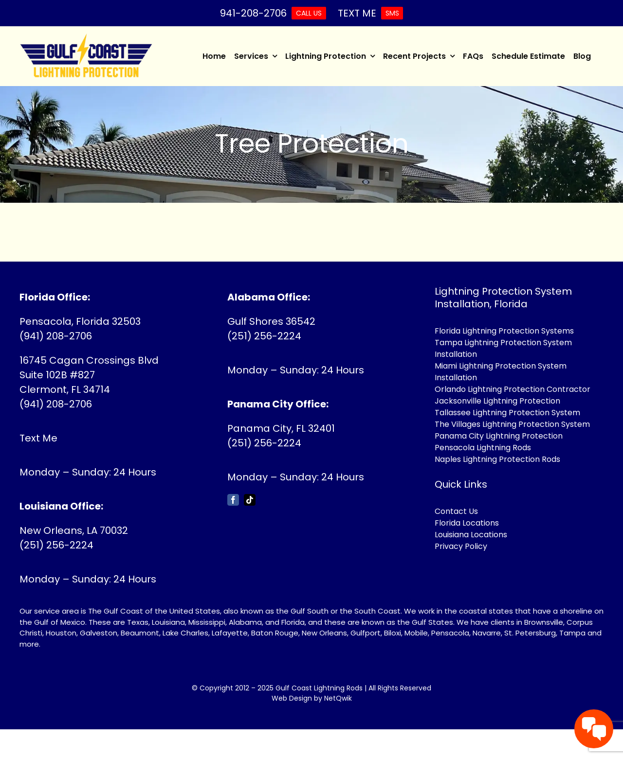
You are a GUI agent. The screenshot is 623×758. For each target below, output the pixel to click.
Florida (293, 622)
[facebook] (233, 500)
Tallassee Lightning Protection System (507, 412)
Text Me (38, 438)
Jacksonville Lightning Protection (497, 400)
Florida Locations (467, 523)
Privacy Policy (461, 546)
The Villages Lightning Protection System (512, 424)
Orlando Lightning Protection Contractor (512, 389)
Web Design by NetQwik (312, 698)
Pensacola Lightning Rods (483, 447)
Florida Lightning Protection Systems (504, 330)
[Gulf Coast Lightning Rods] (86, 38)
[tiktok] (250, 500)
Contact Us (456, 511)
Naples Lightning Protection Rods (497, 459)
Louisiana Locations (471, 534)
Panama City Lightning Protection (499, 435)
